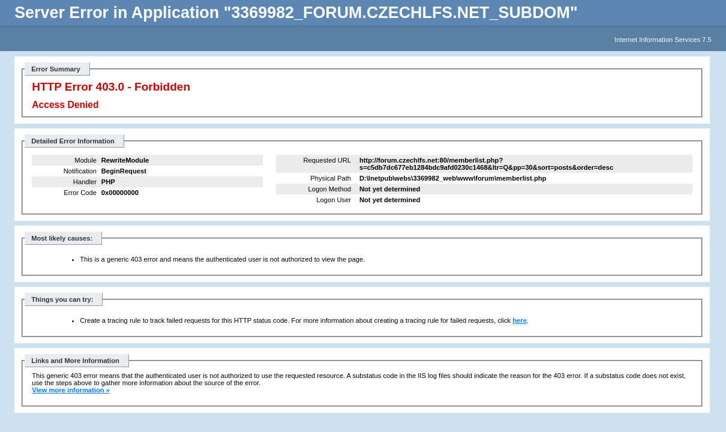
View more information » (71, 390)
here (519, 320)
